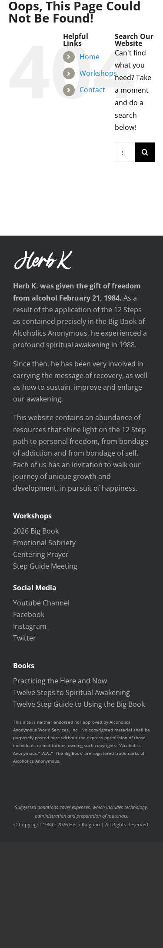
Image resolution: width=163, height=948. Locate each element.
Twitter (24, 638)
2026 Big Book (36, 531)
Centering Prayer (41, 554)
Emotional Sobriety (44, 542)
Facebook (28, 614)
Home (90, 56)
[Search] (145, 152)
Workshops (98, 73)
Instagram (30, 626)
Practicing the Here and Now (60, 681)
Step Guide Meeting (45, 566)
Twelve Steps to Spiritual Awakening (71, 692)
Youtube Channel (41, 603)
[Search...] (125, 152)
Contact (92, 89)
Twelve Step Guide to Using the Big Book (79, 704)
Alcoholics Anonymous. (36, 761)
